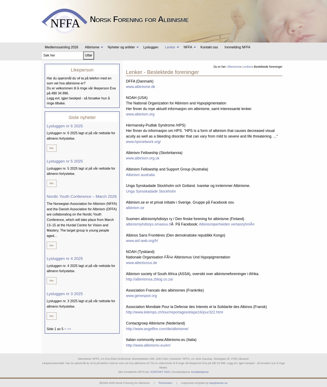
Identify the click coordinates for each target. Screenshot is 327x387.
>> (69, 329)
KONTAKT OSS (160, 371)
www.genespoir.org (141, 296)
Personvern (165, 382)
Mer (51, 148)
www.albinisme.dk (140, 87)
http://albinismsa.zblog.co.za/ (149, 279)
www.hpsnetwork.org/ (143, 142)
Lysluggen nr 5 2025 (65, 161)
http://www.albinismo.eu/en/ (148, 345)
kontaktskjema (200, 371)
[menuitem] (62, 47)
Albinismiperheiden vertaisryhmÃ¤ (226, 224)
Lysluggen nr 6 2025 (65, 126)
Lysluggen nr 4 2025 (65, 258)
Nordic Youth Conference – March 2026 (82, 196)
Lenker (246, 66)
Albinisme (233, 66)
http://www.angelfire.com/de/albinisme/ (157, 329)
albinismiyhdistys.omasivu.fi (148, 224)
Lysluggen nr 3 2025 (65, 294)
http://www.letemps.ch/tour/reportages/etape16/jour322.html (174, 312)
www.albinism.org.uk (142, 158)
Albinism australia (140, 175)
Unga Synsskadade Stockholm (151, 191)
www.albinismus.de (141, 263)
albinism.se (135, 208)
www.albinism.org (140, 114)
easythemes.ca (218, 382)
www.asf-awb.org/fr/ (142, 241)
